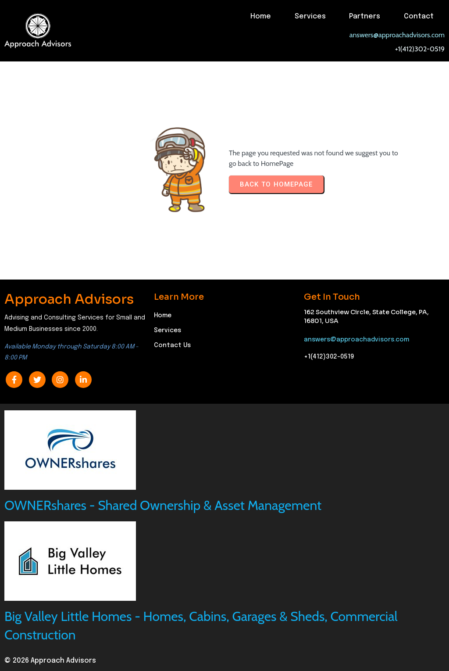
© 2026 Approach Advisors (50, 660)
